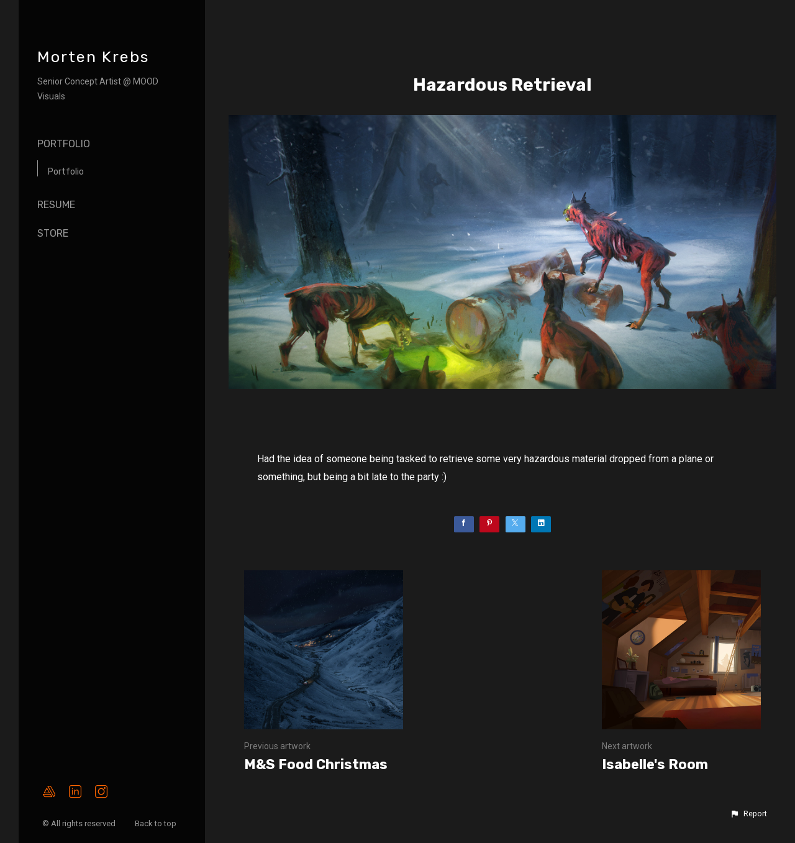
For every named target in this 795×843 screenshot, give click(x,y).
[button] (748, 814)
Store (52, 233)
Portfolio (63, 144)
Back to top (156, 823)
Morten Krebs (93, 57)
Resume (56, 205)
